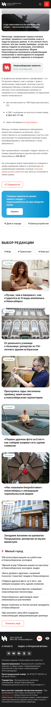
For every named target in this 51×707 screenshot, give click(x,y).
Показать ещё (12, 623)
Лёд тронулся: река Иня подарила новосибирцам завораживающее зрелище (25, 614)
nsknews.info (7, 695)
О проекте (7, 646)
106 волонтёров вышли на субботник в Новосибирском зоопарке (22, 558)
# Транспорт (25, 251)
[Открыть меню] (46, 4)
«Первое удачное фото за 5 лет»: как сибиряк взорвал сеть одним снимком (23, 582)
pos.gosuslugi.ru (30, 122)
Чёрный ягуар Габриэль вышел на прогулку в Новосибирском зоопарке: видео (25, 566)
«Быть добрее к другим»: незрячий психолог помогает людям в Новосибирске (25, 574)
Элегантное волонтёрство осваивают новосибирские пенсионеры (22, 590)
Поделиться (12, 184)
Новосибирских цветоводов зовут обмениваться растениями (20, 598)
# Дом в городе (12, 223)
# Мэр (7, 251)
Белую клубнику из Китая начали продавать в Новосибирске (25, 606)
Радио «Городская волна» (33, 646)
